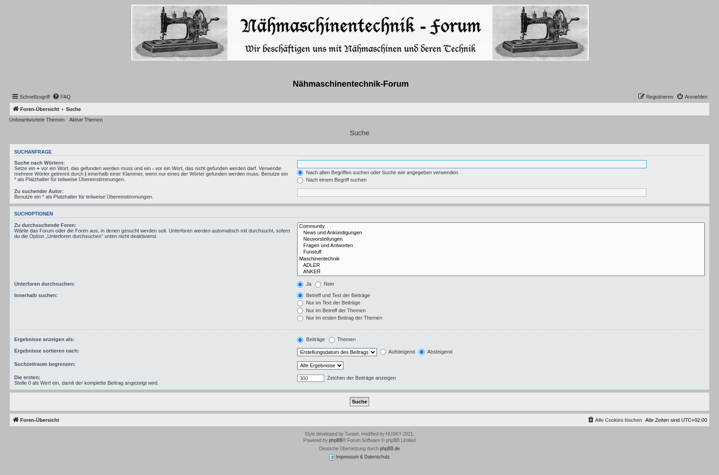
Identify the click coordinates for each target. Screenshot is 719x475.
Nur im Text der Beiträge (328, 302)
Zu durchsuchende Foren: (45, 225)
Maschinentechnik (501, 259)
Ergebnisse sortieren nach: (46, 350)
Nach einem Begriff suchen (331, 179)
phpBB (336, 440)
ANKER (501, 272)
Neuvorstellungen (501, 239)
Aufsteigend (397, 351)
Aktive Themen (86, 119)
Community (501, 226)
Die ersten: (27, 377)
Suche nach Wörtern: (39, 163)
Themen (342, 339)
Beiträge (311, 339)
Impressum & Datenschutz (359, 457)
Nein (324, 284)
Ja (304, 284)
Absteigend (436, 351)
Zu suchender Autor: (39, 191)
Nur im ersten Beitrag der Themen (339, 317)
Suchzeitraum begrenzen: (45, 364)
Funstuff (501, 252)
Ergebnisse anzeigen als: (44, 339)
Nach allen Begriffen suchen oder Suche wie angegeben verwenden (377, 172)
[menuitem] (61, 96)
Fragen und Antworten (501, 246)
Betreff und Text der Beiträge (333, 295)
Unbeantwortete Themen (37, 119)
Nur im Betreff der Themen (331, 310)
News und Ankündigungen (501, 233)
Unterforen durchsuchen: (44, 284)
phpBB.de (390, 448)
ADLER (501, 265)
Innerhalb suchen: (36, 295)
